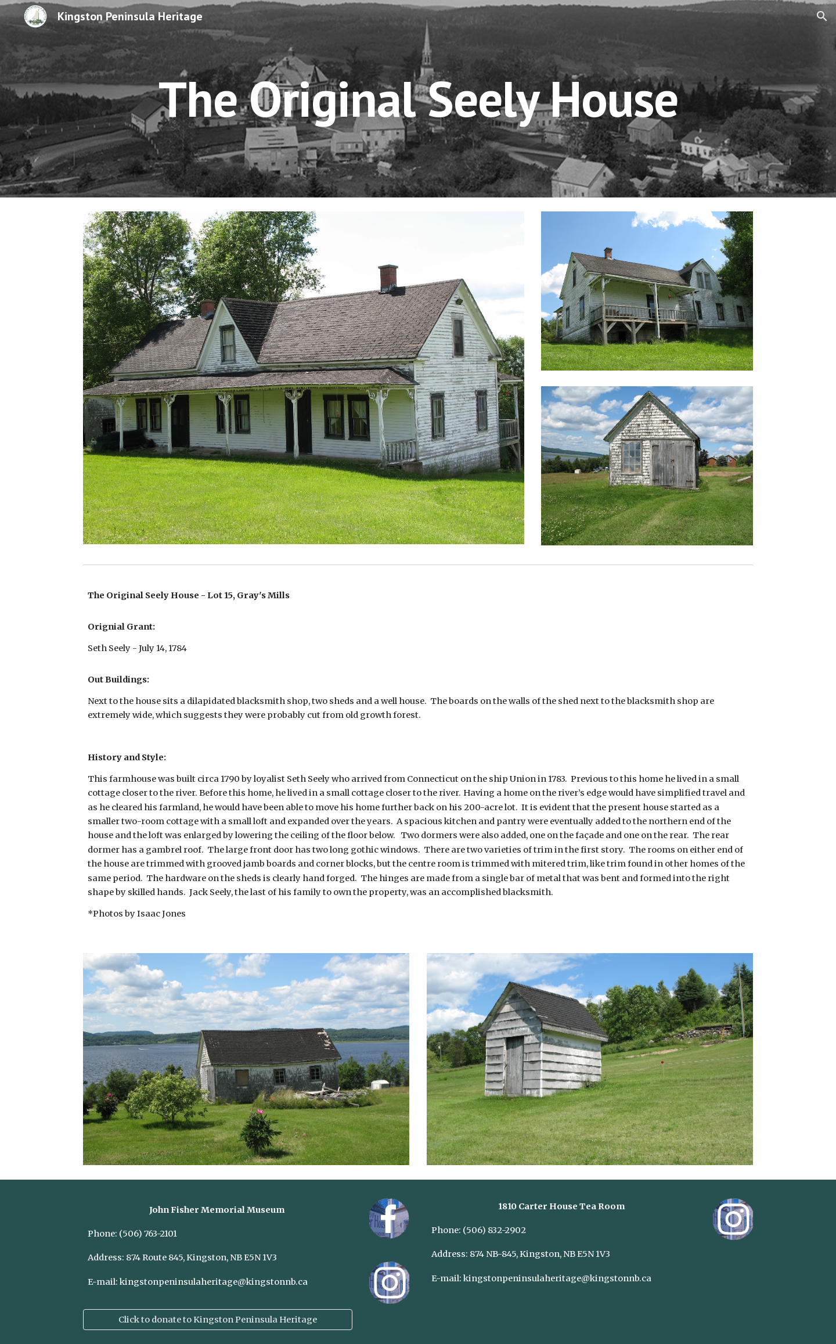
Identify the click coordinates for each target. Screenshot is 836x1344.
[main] (418, 98)
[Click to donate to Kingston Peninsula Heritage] (218, 1319)
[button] (822, 16)
